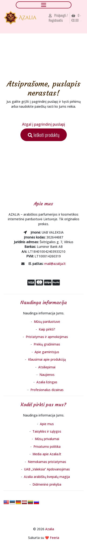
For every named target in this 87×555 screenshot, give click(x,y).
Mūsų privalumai (47, 439)
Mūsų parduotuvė (47, 321)
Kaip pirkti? (47, 329)
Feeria (54, 537)
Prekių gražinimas (47, 344)
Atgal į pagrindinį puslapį (43, 124)
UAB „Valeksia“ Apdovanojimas (47, 469)
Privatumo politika (47, 446)
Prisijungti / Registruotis (58, 18)
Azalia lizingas (46, 382)
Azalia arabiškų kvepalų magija (47, 476)
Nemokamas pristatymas (47, 461)
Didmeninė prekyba (46, 484)
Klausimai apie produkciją (47, 359)
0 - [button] (76, 18)
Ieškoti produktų (43, 134)
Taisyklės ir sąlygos (46, 431)
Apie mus (47, 424)
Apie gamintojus (47, 352)
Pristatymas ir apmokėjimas (47, 336)
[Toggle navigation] (43, 5)
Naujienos (47, 374)
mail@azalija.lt (55, 263)
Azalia (49, 529)
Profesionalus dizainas (47, 390)
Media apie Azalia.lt (46, 454)
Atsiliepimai (46, 367)
